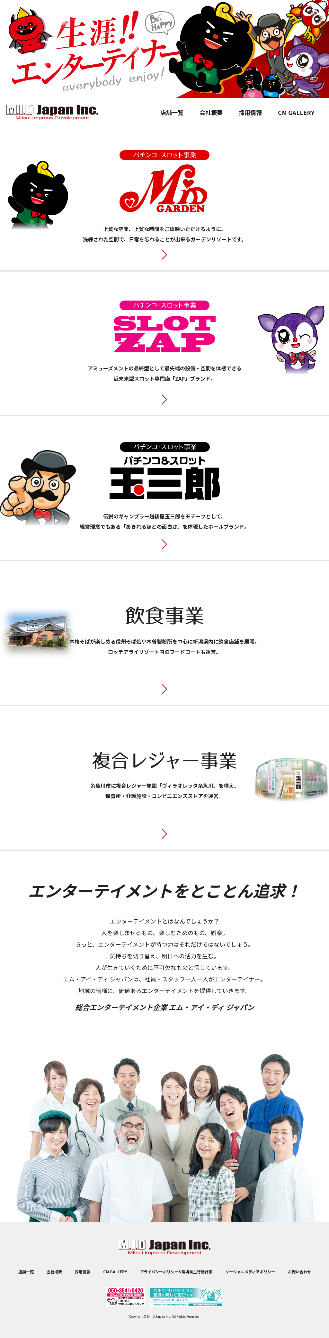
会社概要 (211, 112)
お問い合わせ (299, 1271)
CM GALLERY (296, 112)
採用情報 (250, 112)
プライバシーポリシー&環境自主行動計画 (176, 1271)
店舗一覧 (171, 112)
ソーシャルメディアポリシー (250, 1271)
